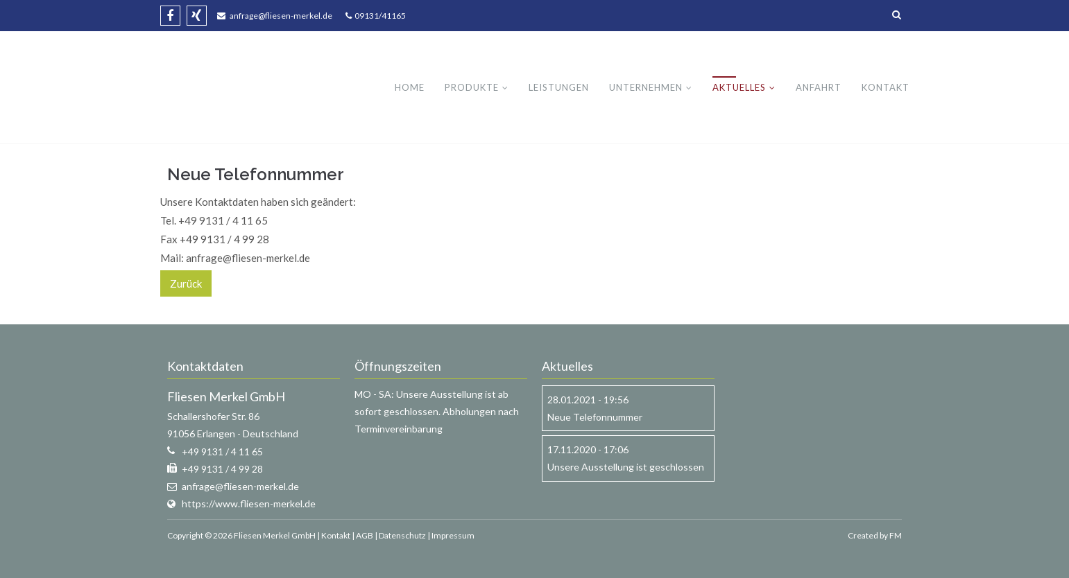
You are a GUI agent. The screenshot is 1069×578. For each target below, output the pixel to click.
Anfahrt (818, 87)
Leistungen (559, 87)
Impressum (452, 535)
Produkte (472, 87)
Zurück (186, 283)
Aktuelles (739, 87)
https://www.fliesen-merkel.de (249, 503)
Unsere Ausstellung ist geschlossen (625, 467)
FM (895, 535)
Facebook (170, 16)
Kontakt (885, 87)
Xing (197, 16)
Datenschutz (402, 535)
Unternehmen (646, 87)
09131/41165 (379, 15)
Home (410, 87)
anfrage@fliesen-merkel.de (281, 15)
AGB (364, 535)
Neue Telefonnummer (594, 417)
